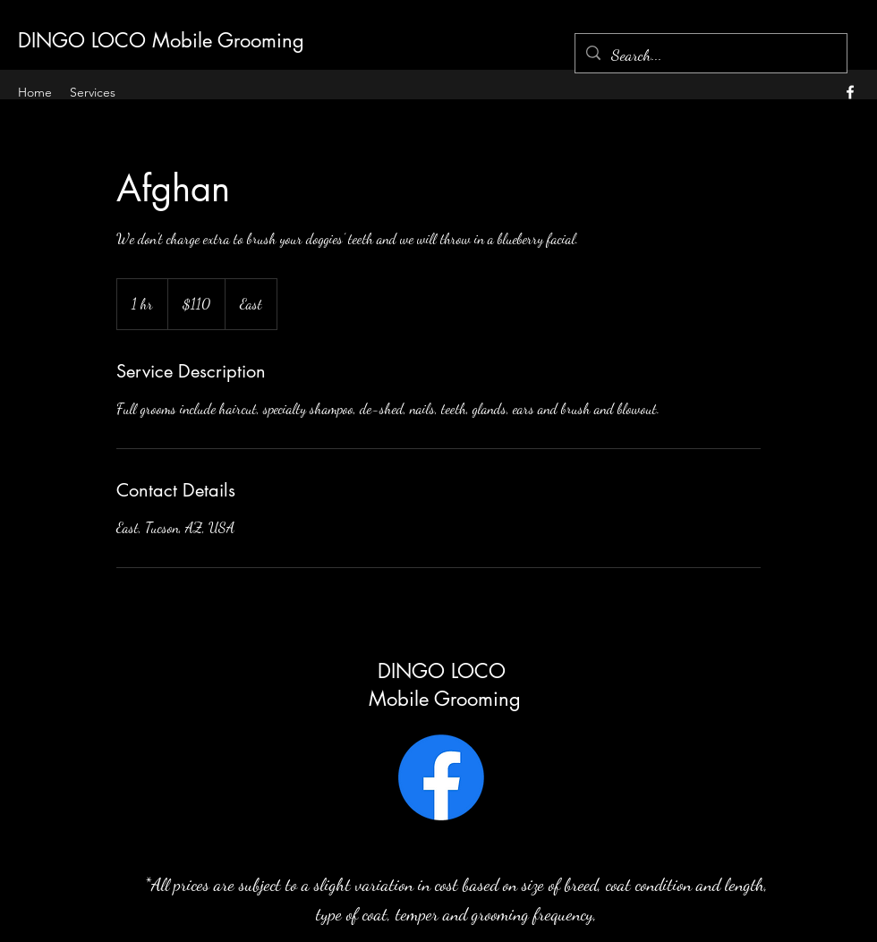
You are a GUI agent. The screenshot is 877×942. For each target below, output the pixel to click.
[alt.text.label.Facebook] (850, 92)
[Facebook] (441, 777)
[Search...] (710, 55)
